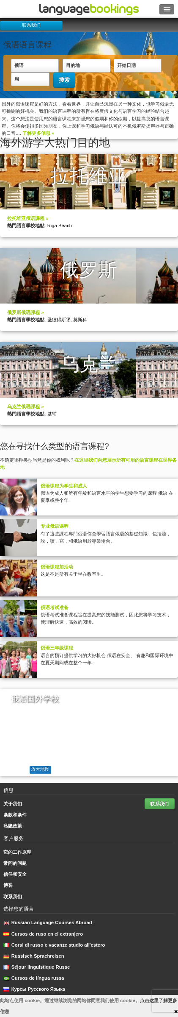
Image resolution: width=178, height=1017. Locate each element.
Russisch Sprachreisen (33, 955)
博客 (8, 885)
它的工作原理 (17, 852)
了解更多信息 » (38, 133)
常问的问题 (15, 863)
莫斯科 (80, 319)
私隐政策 (12, 825)
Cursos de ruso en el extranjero (43, 933)
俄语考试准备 (54, 607)
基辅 (52, 413)
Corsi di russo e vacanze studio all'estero (54, 944)
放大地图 (40, 769)
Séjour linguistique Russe (36, 967)
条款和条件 (15, 814)
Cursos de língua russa (33, 978)
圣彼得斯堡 (59, 319)
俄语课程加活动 (57, 566)
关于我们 (12, 803)
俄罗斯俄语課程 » (25, 312)
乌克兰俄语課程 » (25, 406)
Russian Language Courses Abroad (47, 922)
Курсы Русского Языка (34, 989)
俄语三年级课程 (57, 647)
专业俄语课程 (54, 526)
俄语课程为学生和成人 (64, 485)
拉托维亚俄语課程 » (27, 218)
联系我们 (31, 25)
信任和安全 (15, 874)
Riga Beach (59, 225)
